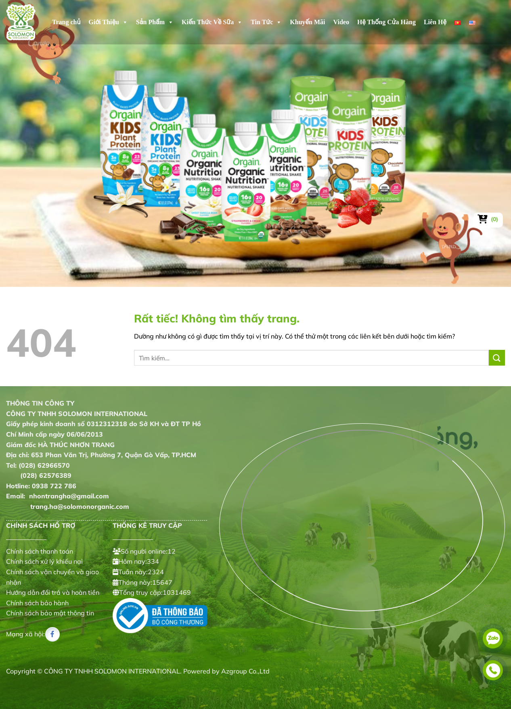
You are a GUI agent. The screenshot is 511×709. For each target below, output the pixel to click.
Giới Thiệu (108, 22)
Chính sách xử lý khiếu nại (44, 561)
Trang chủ (66, 22)
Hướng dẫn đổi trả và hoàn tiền (52, 592)
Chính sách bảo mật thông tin (50, 613)
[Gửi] (497, 358)
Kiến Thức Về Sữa (212, 22)
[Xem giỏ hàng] (488, 219)
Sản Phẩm (155, 22)
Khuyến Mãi (307, 22)
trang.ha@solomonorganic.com (67, 506)
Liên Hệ (435, 22)
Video (341, 22)
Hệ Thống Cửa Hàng (386, 22)
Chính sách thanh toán (39, 551)
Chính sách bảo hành (37, 603)
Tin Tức (266, 22)
